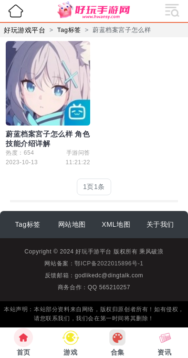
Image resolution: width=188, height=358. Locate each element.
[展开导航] (172, 9)
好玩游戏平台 (25, 30)
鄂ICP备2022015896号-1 (108, 263)
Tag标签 (69, 29)
